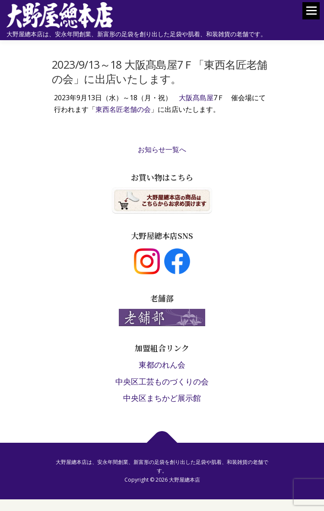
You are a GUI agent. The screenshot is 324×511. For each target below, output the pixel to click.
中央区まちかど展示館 (162, 398)
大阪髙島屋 (196, 97)
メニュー (311, 14)
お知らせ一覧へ (162, 149)
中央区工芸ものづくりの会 (162, 381)
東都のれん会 (162, 364)
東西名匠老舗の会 (123, 109)
